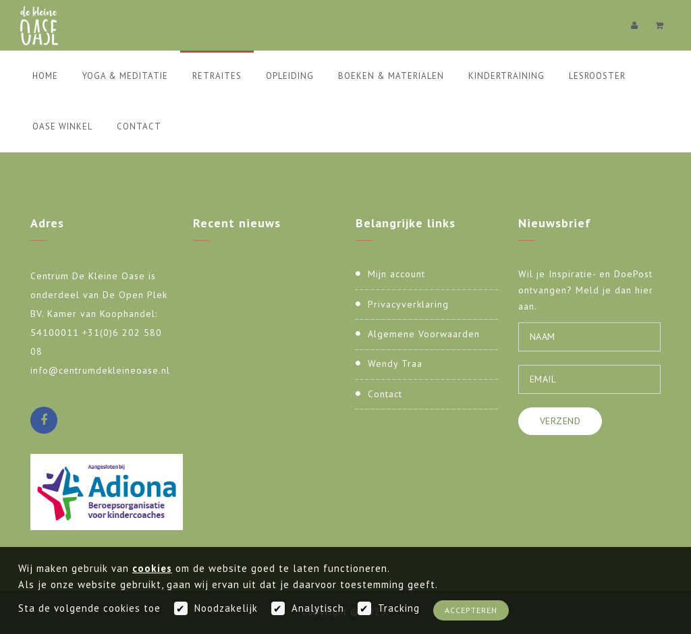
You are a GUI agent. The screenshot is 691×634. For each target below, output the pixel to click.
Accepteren (471, 610)
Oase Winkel (62, 126)
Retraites (217, 76)
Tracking (399, 608)
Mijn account (396, 274)
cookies (152, 568)
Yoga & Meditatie (125, 76)
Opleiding (290, 76)
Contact (139, 126)
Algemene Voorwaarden (424, 334)
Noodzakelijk (226, 608)
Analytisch (318, 608)
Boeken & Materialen (391, 76)
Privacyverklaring (408, 304)
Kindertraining (506, 76)
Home (45, 76)
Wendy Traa (395, 363)
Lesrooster (597, 76)
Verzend (560, 421)
